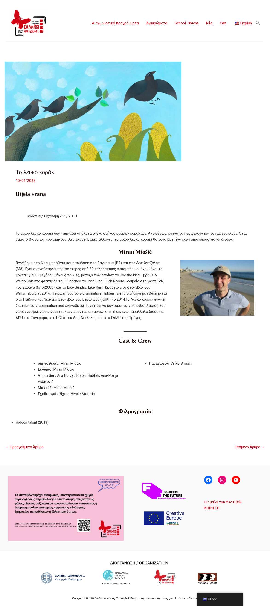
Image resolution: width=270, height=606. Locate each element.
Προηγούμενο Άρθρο (24, 447)
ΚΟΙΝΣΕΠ (212, 508)
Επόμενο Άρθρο (250, 447)
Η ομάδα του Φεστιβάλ (223, 502)
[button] (257, 23)
